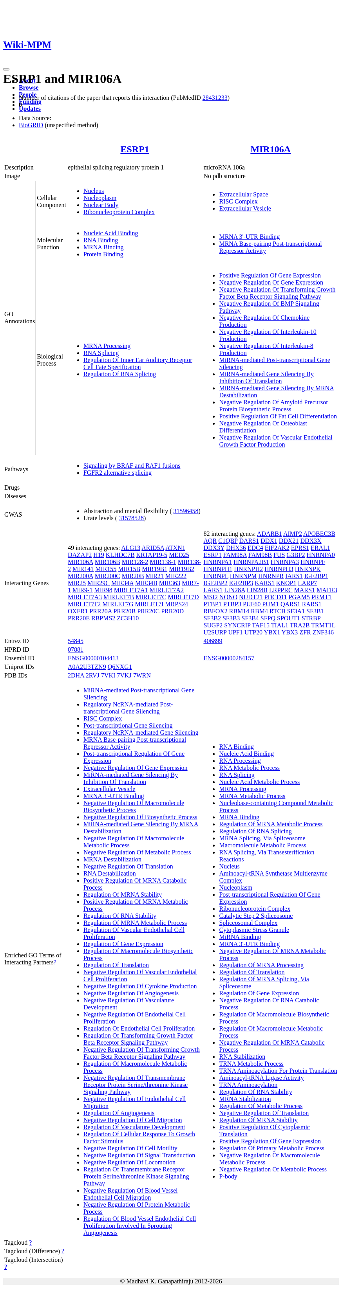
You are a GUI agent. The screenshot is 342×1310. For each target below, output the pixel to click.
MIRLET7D (183, 597)
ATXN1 (175, 547)
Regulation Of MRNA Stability (122, 894)
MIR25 (77, 583)
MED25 (179, 554)
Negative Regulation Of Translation (128, 866)
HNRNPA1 (217, 562)
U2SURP (214, 632)
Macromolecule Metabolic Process (262, 845)
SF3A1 (296, 611)
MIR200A (80, 576)
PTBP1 (212, 604)
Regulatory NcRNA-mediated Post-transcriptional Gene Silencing (128, 708)
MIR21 (155, 576)
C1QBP (227, 540)
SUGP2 (213, 625)
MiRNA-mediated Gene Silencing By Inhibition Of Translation (266, 377)
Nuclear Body (100, 205)
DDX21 (289, 540)
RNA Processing (240, 760)
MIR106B (107, 562)
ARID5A (152, 547)
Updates (30, 108)
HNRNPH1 (217, 569)
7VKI (108, 675)
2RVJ (93, 675)
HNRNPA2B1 (251, 562)
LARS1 (213, 590)
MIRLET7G (117, 604)
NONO (228, 597)
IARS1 (293, 576)
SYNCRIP (237, 625)
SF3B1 (315, 611)
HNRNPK (308, 569)
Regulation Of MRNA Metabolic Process (135, 922)
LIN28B (257, 590)
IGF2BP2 (215, 583)
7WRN (142, 675)
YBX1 (272, 632)
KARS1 (265, 583)
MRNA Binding (103, 247)
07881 (75, 649)
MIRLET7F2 (84, 604)
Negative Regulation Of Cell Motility (130, 1148)
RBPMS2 (103, 618)
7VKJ (124, 675)
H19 (98, 554)
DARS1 (249, 540)
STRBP (311, 618)
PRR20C (148, 611)
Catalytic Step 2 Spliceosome (256, 915)
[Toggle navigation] (6, 69)
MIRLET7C (151, 597)
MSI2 (210, 597)
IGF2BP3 (241, 583)
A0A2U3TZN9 (87, 666)
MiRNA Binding (240, 936)
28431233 (215, 97)
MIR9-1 (82, 590)
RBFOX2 (215, 611)
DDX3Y (213, 547)
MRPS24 (176, 604)
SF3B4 (250, 618)
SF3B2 (212, 618)
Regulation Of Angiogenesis (118, 1113)
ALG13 (130, 547)
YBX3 (290, 632)
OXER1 (78, 611)
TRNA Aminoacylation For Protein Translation (278, 1070)
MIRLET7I (149, 604)
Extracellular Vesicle (245, 208)
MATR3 (327, 590)
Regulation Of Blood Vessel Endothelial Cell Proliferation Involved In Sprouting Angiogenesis (139, 1225)
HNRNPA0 (320, 554)
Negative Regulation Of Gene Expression (271, 282)
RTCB (278, 611)
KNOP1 (286, 583)
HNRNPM (243, 576)
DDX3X (310, 540)
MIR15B (129, 569)
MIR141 (83, 569)
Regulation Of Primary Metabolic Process (271, 1148)
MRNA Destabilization (112, 859)
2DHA (76, 675)
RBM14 (239, 611)
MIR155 (105, 569)
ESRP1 (134, 149)
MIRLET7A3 (85, 597)
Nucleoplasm (99, 198)
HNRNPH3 (278, 569)
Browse (28, 87)
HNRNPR (271, 576)
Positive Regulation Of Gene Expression (270, 275)
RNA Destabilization (109, 873)
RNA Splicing (101, 353)
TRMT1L (323, 625)
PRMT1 (321, 597)
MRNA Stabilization (245, 1099)
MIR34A (122, 583)
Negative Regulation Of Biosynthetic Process (140, 817)
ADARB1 (269, 533)
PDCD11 (275, 597)
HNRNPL (215, 576)
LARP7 (307, 583)
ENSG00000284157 (228, 658)
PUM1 (270, 604)
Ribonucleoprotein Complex (119, 212)
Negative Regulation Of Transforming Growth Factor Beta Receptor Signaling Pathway (277, 293)
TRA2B (300, 625)
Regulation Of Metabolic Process (260, 1106)
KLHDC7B (120, 554)
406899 (212, 641)
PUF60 (252, 604)
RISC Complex (238, 201)
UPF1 (235, 632)
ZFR (305, 632)
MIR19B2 (181, 569)
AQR (210, 540)
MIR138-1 (163, 562)
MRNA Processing (106, 345)
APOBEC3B (319, 533)
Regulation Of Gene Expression (123, 944)
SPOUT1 (288, 618)
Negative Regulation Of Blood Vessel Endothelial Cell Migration (130, 1194)
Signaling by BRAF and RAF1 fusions (132, 465)
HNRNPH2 (248, 569)
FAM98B (260, 554)
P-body (228, 1176)
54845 (75, 641)
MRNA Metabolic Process (252, 796)
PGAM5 (299, 597)
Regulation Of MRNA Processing (261, 965)
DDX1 (269, 540)
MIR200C (107, 576)
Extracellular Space (243, 194)
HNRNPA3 (285, 562)
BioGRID (31, 125)
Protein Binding (103, 254)
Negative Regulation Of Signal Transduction (139, 1155)
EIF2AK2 (277, 547)
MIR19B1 (154, 569)
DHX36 (236, 547)
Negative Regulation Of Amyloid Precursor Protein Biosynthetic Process (273, 406)
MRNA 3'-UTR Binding (249, 236)
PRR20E (79, 618)
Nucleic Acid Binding (110, 233)
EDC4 (255, 547)
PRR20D (172, 611)
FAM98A (235, 554)
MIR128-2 (135, 562)
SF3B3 (231, 618)
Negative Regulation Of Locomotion (129, 1162)
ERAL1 (320, 547)
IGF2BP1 (316, 576)
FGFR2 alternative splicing (117, 472)
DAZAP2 (80, 554)
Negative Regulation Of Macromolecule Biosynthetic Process (133, 806)
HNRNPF (312, 562)
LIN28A (234, 590)
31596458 (186, 511)
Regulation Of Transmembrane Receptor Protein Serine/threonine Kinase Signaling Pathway (136, 1176)
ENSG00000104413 (93, 658)
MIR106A (270, 149)
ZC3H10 (128, 618)
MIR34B (146, 583)
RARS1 (312, 604)
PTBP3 (232, 604)
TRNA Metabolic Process (251, 1063)
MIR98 (103, 590)
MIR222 (175, 576)
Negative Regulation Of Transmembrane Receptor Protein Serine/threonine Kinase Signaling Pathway (135, 1084)
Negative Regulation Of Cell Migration (132, 1120)
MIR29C (98, 583)
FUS (279, 554)
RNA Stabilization (242, 1056)
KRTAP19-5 (152, 554)
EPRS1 (300, 547)
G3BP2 (295, 554)
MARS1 (304, 590)
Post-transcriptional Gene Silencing (128, 725)
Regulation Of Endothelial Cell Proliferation (139, 1028)
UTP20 (253, 632)
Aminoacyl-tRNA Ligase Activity (261, 1077)
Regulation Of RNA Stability (119, 915)
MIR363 (169, 583)
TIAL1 (279, 625)
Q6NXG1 (120, 666)
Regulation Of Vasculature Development (134, 1127)
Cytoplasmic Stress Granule (254, 929)
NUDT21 (250, 597)
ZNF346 (323, 632)
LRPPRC (281, 590)
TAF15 (261, 625)
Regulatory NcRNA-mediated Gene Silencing (141, 732)
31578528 (131, 518)
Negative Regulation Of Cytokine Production (140, 986)
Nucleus (93, 190)
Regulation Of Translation (116, 965)
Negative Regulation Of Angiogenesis (131, 993)
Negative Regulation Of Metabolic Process (137, 852)
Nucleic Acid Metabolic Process (259, 781)
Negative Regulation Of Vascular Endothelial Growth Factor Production (275, 441)
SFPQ (268, 618)
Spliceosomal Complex (248, 922)
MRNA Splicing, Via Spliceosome (262, 838)
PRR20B (124, 611)
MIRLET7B (118, 597)
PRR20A (100, 611)
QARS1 (290, 604)
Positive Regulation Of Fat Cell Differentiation (278, 416)
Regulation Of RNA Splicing (119, 374)
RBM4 (259, 611)
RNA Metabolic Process (249, 767)
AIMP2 (292, 533)
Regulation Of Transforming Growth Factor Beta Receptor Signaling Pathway (138, 1039)
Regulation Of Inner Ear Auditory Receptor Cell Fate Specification (137, 363)
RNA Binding (100, 240)
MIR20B (133, 576)
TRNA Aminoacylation (248, 1084)
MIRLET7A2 (167, 590)
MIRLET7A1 (131, 590)
